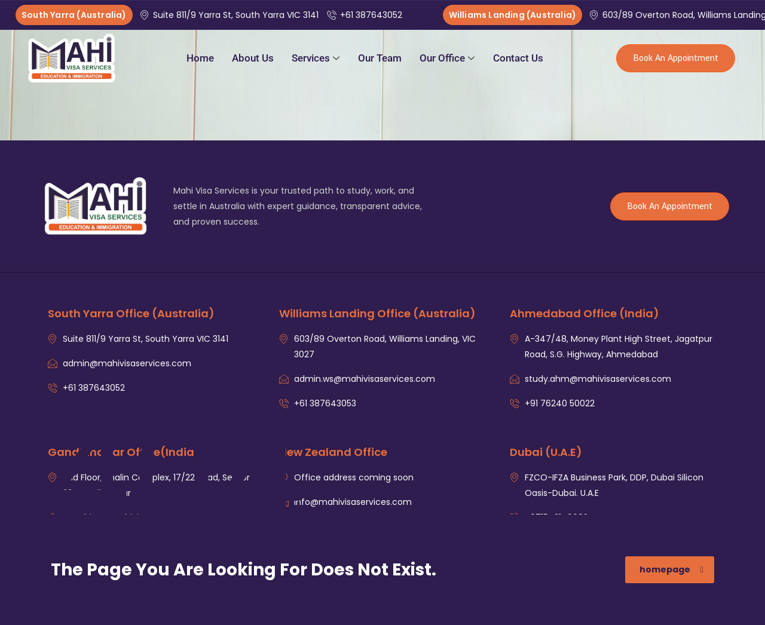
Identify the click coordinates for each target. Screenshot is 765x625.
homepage (671, 569)
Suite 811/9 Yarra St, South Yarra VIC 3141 (230, 15)
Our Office (447, 58)
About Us (253, 58)
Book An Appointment (675, 58)
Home (200, 58)
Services (315, 58)
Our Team (380, 58)
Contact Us (518, 58)
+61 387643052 (366, 15)
